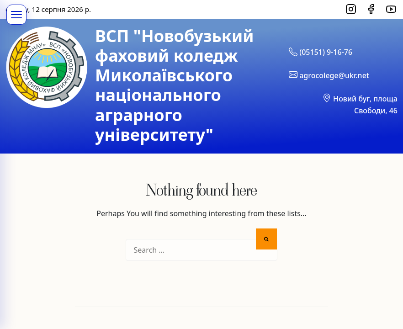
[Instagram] (351, 9)
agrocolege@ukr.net (329, 75)
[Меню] (16, 15)
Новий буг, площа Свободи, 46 (360, 104)
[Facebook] (371, 9)
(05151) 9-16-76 (320, 51)
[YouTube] (391, 9)
